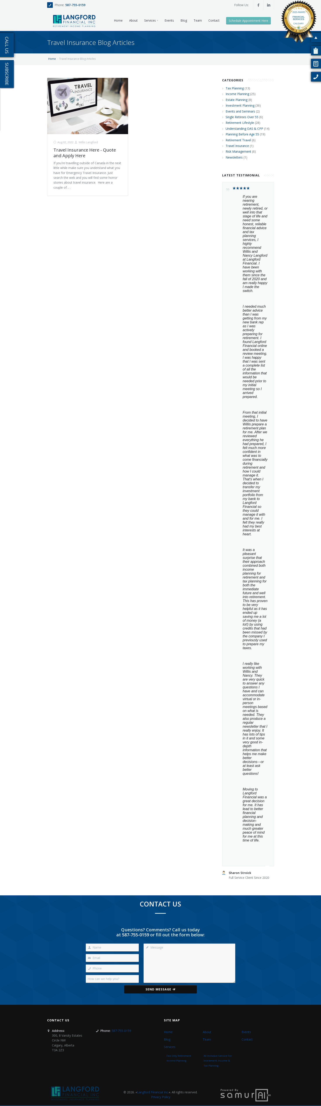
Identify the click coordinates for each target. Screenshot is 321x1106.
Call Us (7, 45)
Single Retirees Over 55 (242, 117)
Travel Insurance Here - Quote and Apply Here (84, 153)
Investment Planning (240, 105)
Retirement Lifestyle (240, 123)
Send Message (160, 989)
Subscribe (7, 74)
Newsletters (234, 157)
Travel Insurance (237, 146)
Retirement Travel (238, 140)
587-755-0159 (75, 5)
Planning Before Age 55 (242, 134)
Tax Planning (235, 88)
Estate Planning (236, 100)
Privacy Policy (160, 1097)
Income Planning (237, 94)
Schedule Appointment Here (248, 21)
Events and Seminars (240, 111)
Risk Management (238, 151)
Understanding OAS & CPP (244, 128)
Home (52, 59)
